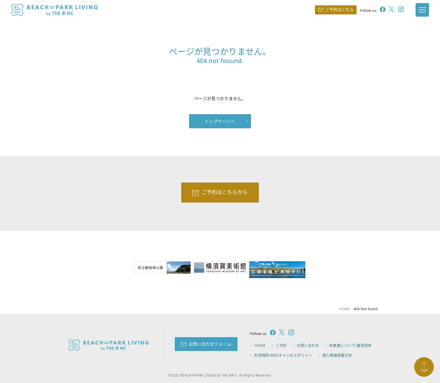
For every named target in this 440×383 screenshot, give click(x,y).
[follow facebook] (381, 10)
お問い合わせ (308, 345)
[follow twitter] (389, 10)
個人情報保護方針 (337, 355)
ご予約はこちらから (224, 192)
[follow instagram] (399, 10)
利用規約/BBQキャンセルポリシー (283, 355)
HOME (260, 345)
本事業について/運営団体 (350, 345)
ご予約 (281, 345)
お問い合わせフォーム (210, 344)
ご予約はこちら (339, 9)
